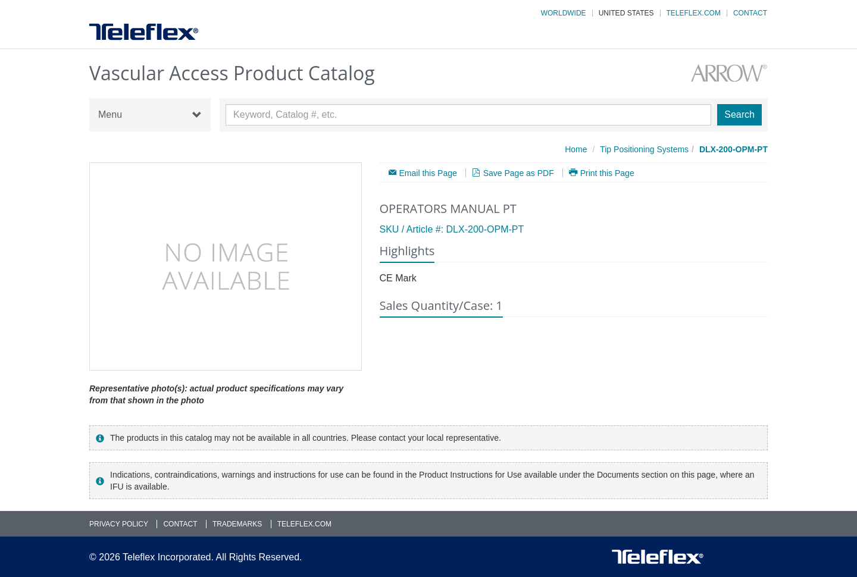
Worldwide (563, 13)
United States (626, 13)
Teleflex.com (694, 13)
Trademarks (237, 524)
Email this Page (428, 172)
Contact (750, 13)
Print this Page (607, 172)
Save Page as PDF (518, 172)
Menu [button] (150, 114)
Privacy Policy (118, 524)
